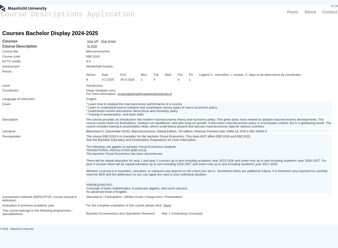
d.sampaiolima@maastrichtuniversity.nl (145, 94)
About (310, 12)
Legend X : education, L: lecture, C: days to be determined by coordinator (250, 74)
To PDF (92, 46)
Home (292, 12)
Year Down (108, 41)
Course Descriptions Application (68, 14)
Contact (329, 12)
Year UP (92, 41)
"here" (167, 205)
